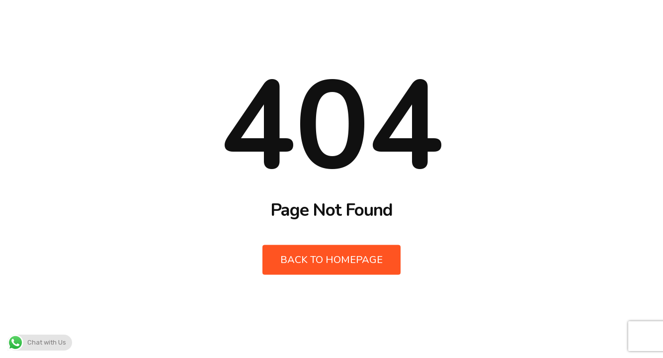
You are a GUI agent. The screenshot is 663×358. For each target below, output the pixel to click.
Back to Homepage (331, 260)
